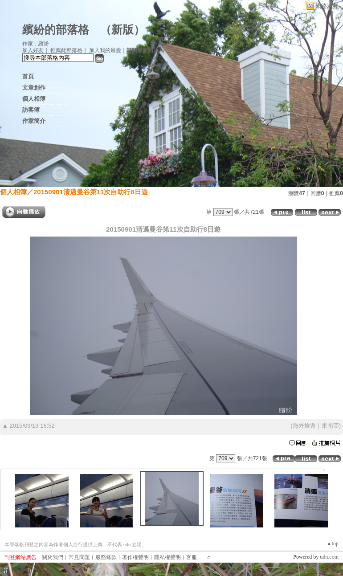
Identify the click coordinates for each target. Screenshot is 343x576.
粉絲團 (20, 569)
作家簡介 (33, 121)
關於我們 (52, 557)
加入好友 (33, 50)
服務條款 (106, 557)
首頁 (28, 76)
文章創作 (33, 87)
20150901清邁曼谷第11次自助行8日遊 (90, 192)
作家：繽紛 (35, 44)
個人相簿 (33, 98)
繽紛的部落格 (55, 30)
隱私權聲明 (167, 557)
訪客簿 (31, 109)
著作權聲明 (135, 557)
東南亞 (330, 425)
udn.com (329, 557)
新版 (122, 30)
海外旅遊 (304, 425)
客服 (191, 557)
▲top (333, 543)
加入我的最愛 (105, 50)
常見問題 (79, 557)
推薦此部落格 (66, 50)
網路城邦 (327, 6)
